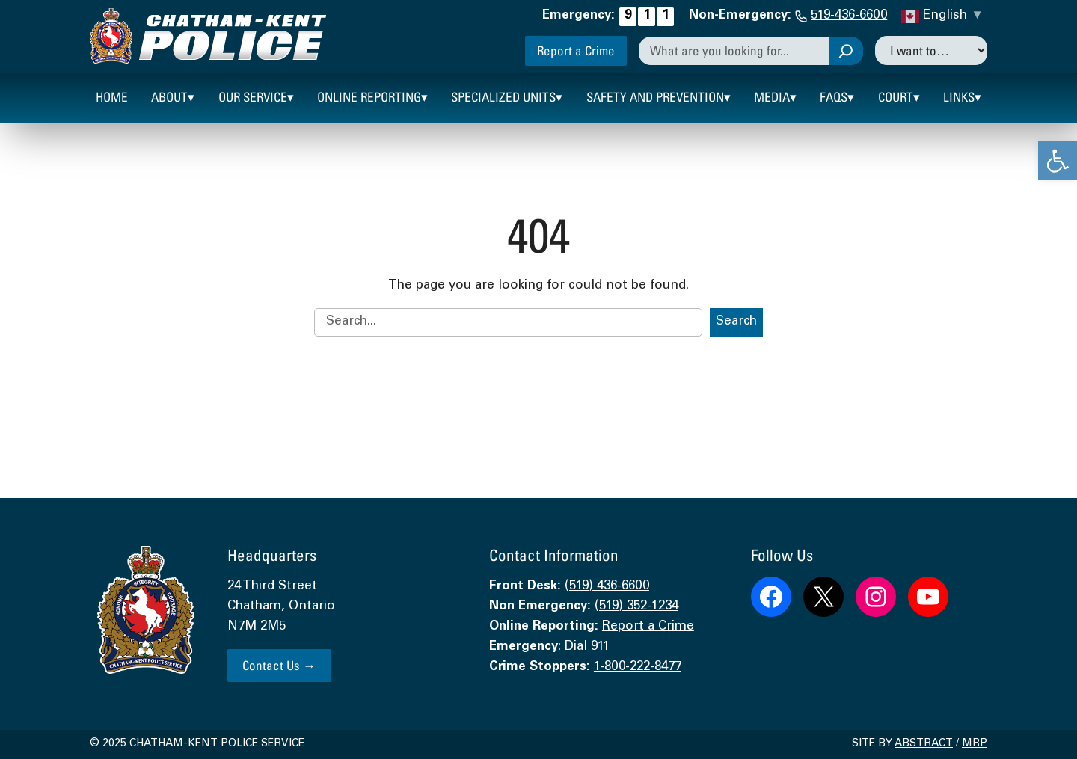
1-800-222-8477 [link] (637, 667)
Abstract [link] (924, 744)
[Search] (846, 51)
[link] (1057, 160)
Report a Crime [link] (576, 50)
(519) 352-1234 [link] (636, 606)
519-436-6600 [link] (849, 16)
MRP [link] (974, 744)
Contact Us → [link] (279, 665)
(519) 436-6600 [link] (607, 586)
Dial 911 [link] (587, 647)
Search (736, 322)
